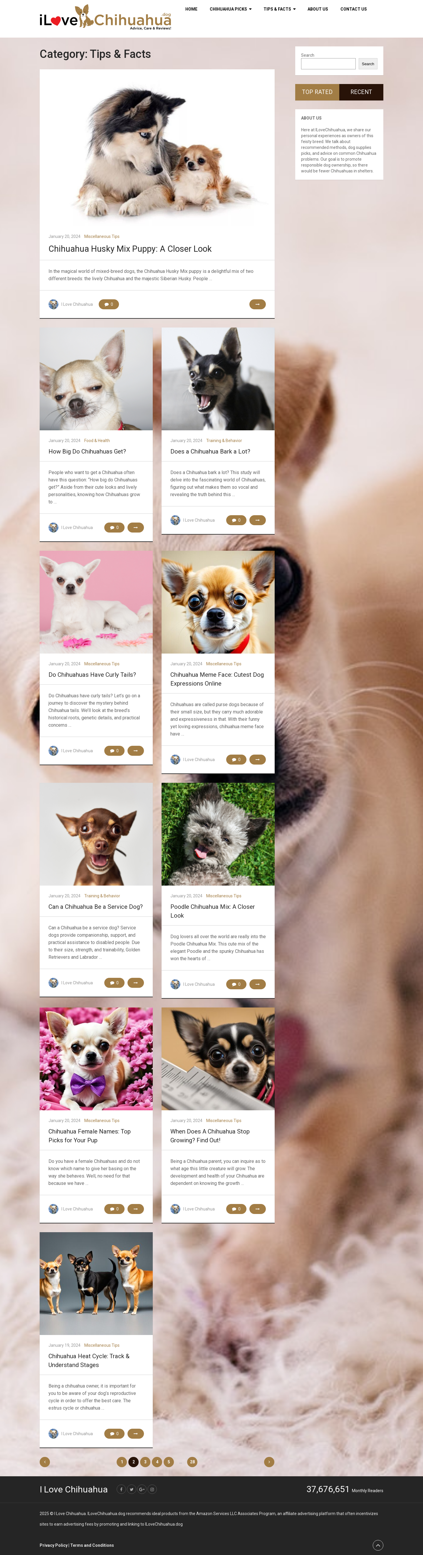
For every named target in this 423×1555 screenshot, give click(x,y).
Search (307, 55)
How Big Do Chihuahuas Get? (85, 451)
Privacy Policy (54, 1545)
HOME (191, 9)
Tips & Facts (277, 9)
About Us (318, 9)
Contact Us (353, 9)
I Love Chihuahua (77, 304)
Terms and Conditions (92, 1545)
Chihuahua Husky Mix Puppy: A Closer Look (133, 249)
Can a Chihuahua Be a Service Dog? (93, 906)
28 (192, 1462)
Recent (361, 92)
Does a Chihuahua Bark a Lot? (208, 451)
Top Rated (317, 92)
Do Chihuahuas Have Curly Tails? (90, 674)
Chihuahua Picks (228, 9)
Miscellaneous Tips (102, 236)
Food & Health (97, 440)
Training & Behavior (224, 440)
